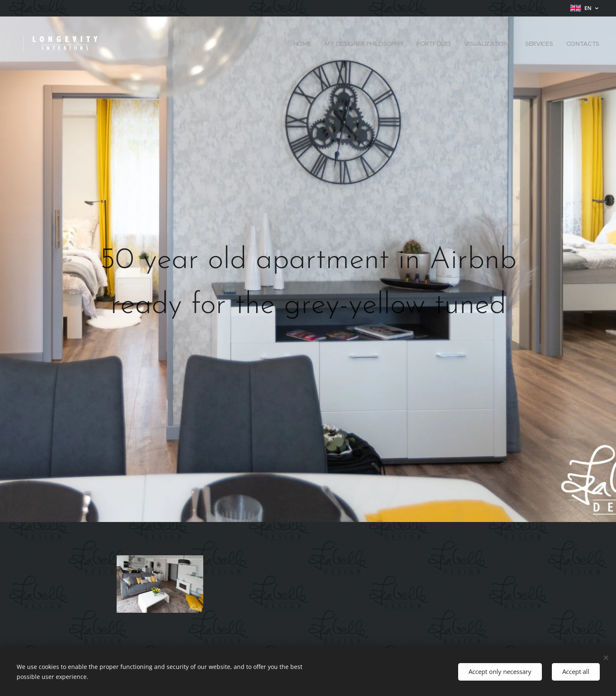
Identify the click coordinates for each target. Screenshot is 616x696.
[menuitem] (303, 43)
